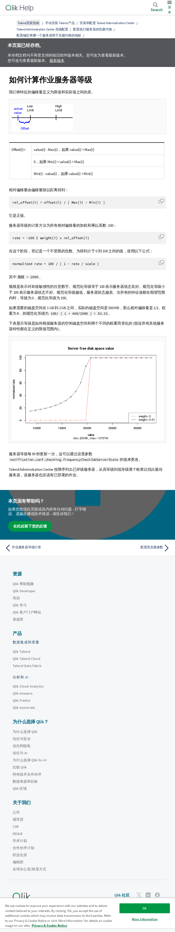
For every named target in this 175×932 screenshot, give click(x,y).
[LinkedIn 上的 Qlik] (148, 895)
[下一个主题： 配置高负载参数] (130, 548)
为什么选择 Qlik (25, 731)
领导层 (18, 819)
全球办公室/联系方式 (29, 869)
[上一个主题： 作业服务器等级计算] (45, 548)
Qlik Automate (24, 707)
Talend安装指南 (28, 23)
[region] (87, 915)
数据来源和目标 (25, 781)
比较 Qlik (20, 767)
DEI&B (17, 833)
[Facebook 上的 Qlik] (157, 895)
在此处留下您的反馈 (30, 526)
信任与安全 (22, 738)
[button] (161, 201)
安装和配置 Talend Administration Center (107, 23)
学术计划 (20, 840)
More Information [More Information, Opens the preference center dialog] (145, 919)
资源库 (18, 619)
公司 (16, 812)
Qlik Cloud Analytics (28, 686)
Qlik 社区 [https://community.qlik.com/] (122, 895)
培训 (16, 598)
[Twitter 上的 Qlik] (139, 895)
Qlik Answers (22, 693)
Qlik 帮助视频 (23, 584)
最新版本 (56, 60)
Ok (145, 908)
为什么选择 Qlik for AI (30, 760)
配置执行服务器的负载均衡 (92, 29)
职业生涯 (20, 855)
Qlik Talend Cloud (26, 658)
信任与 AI (20, 753)
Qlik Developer (24, 591)
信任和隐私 (22, 746)
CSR (16, 826)
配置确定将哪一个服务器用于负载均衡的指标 (48, 35)
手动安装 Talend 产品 (60, 23)
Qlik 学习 (20, 605)
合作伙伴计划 (23, 848)
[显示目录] (10, 23)
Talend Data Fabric (27, 665)
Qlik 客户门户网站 (27, 612)
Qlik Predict (21, 700)
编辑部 (18, 862)
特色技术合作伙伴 (27, 774)
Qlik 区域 (20, 788)
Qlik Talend (21, 651)
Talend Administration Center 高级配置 (42, 29)
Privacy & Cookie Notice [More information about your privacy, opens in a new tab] (49, 925)
